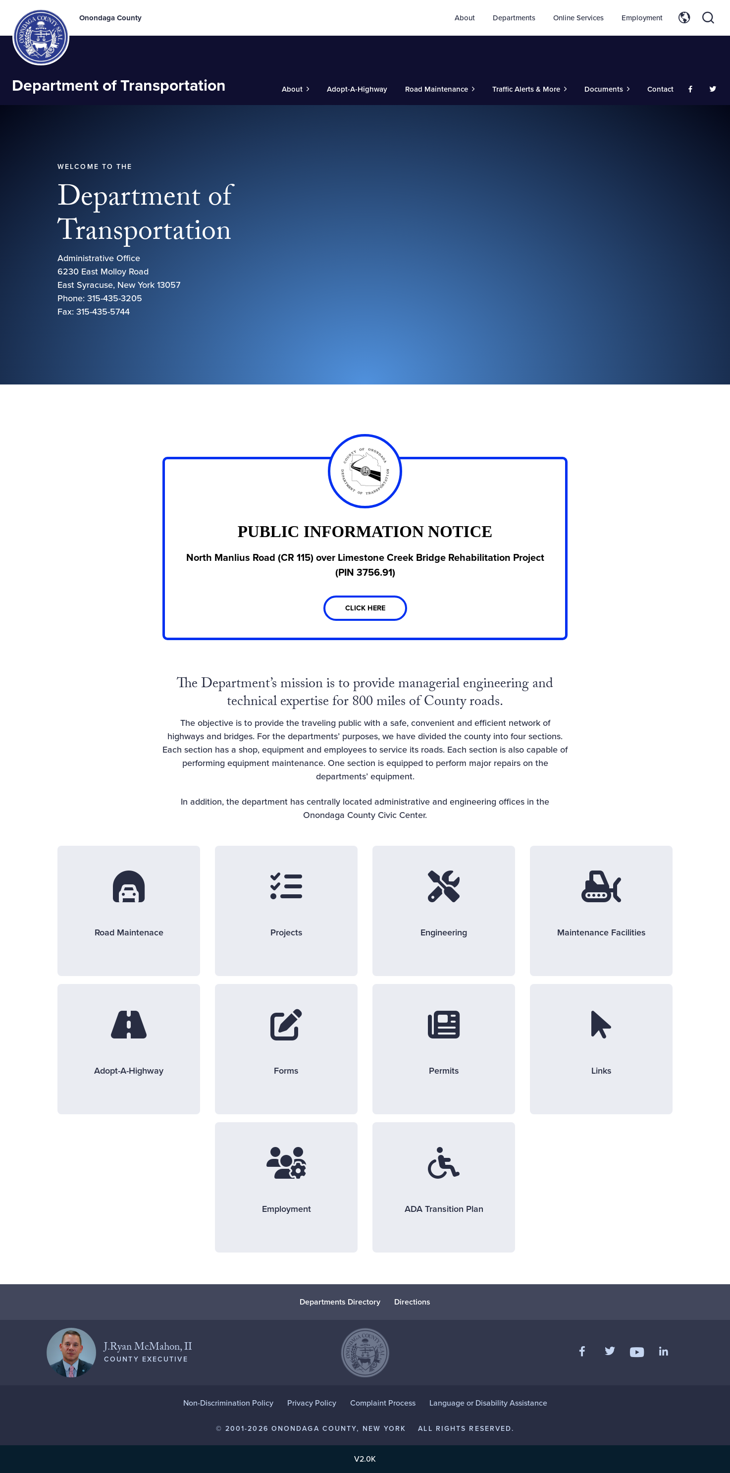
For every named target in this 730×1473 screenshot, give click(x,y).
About (465, 17)
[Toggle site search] (708, 18)
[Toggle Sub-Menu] (295, 89)
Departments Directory (340, 1302)
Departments (514, 17)
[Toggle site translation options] (684, 18)
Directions (412, 1302)
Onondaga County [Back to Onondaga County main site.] (110, 17)
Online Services (578, 17)
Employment (642, 17)
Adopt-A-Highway (357, 89)
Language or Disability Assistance (488, 1403)
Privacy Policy (311, 1403)
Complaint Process (383, 1403)
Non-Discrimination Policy (228, 1403)
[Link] (365, 548)
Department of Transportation (119, 85)
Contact (660, 89)
